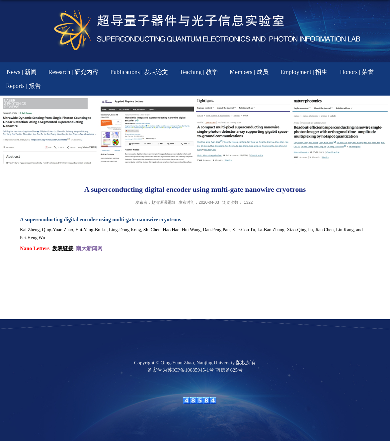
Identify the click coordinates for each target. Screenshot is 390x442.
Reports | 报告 (23, 86)
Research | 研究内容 (73, 72)
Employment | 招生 (304, 72)
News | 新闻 (22, 72)
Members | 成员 (249, 72)
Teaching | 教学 (199, 72)
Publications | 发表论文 (139, 72)
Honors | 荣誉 (357, 72)
